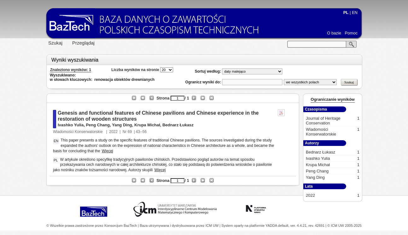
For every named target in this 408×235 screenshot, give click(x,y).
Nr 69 (127, 132)
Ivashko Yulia (71, 125)
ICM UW (213, 225)
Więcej (107, 151)
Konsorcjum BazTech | (122, 225)
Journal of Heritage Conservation (332, 120)
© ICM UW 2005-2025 (344, 225)
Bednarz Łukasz (178, 125)
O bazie (334, 33)
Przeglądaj (83, 42)
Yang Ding (122, 125)
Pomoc (351, 33)
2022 (113, 132)
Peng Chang (98, 125)
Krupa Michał (147, 125)
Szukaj (55, 42)
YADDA (271, 225)
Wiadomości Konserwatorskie (78, 132)
